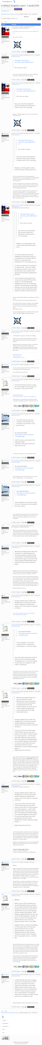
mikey (3, 379)
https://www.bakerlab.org (21, 1043)
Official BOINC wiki (17, 356)
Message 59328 (15, 624)
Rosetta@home (7, 1)
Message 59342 (15, 784)
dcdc (4, 595)
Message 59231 (15, 55)
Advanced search (5, 11)
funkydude (4, 55)
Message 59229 (15, 26)
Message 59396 (15, 974)
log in (16, 18)
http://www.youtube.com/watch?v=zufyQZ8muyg (24, 396)
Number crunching (14, 14)
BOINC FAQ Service (17, 354)
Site (3, 1029)
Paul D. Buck (6, 133)
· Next (5, 22)
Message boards (5, 14)
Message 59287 (15, 485)
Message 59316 (15, 546)
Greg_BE (5, 414)
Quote (32, 51)
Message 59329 (15, 691)
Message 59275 (15, 413)
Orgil (3, 525)
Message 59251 (15, 133)
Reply (29, 51)
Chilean (5, 27)
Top (3, 1032)
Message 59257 (15, 205)
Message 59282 (15, 460)
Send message (5, 36)
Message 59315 (15, 525)
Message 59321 (15, 595)
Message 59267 (15, 379)
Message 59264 (15, 331)
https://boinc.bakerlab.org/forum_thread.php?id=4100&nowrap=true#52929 (24, 613)
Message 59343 (15, 862)
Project (4, 1020)
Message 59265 (15, 364)
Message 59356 (15, 894)
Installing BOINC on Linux (18, 357)
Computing (5, 1023)
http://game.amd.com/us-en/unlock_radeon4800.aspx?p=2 (24, 61)
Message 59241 (15, 83)
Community (5, 1026)
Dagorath (4, 331)
